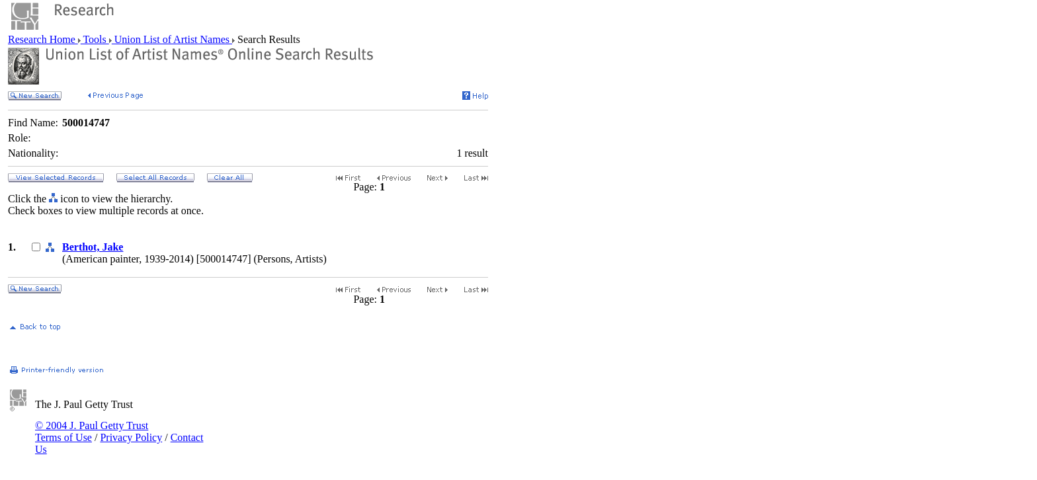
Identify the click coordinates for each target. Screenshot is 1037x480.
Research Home (43, 39)
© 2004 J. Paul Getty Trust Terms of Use (91, 431)
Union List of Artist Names (172, 39)
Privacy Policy (131, 437)
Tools (95, 39)
